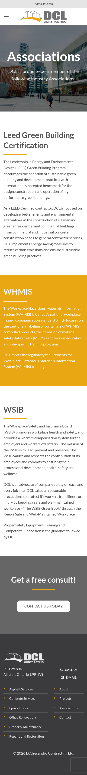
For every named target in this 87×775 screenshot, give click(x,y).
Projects (65, 698)
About (63, 689)
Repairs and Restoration (26, 736)
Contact (65, 717)
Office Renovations (23, 717)
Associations (68, 708)
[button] (6, 16)
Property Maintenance (25, 727)
